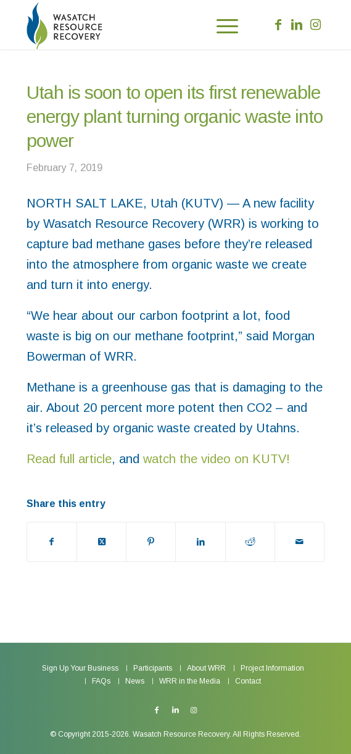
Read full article (69, 459)
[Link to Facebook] (278, 24)
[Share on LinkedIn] (200, 541)
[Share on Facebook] (51, 541)
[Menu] (221, 24)
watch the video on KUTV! (216, 459)
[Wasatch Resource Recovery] (96, 24)
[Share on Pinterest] (150, 541)
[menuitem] (221, 24)
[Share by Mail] (299, 541)
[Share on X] (101, 541)
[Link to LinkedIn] (296, 24)
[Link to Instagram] (315, 24)
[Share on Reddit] (250, 541)
